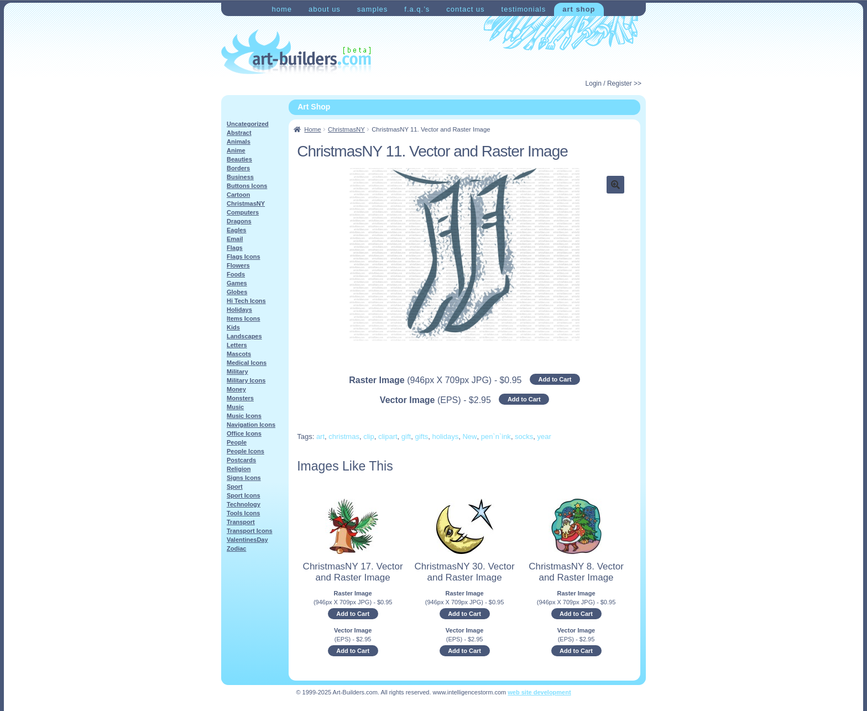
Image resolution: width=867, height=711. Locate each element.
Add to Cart (554, 379)
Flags (235, 247)
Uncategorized (248, 124)
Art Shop (578, 9)
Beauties (239, 159)
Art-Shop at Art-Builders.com (296, 52)
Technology (243, 504)
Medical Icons (247, 362)
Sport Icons (243, 495)
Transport (241, 522)
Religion (238, 469)
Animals (238, 141)
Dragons (239, 221)
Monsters (240, 398)
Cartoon (238, 194)
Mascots (239, 354)
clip (368, 436)
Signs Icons (244, 477)
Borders (238, 168)
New (469, 436)
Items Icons (243, 318)
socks (524, 436)
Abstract (239, 132)
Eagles (236, 230)
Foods (236, 274)
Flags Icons (243, 256)
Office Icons (244, 433)
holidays (445, 436)
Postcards (241, 460)
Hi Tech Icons (246, 300)
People (237, 442)
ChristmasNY (346, 129)
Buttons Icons (247, 185)
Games (237, 283)
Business (240, 177)
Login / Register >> (613, 83)
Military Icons (246, 380)
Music (235, 407)
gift (406, 436)
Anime (236, 150)
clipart (388, 436)
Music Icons (244, 415)
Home (281, 9)
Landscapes (244, 336)
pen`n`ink (496, 436)
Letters (237, 345)
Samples (372, 9)
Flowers (238, 265)
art (320, 436)
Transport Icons (250, 530)
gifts (421, 436)
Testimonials (524, 9)
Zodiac (236, 548)
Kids (233, 327)
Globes (237, 292)
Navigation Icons (251, 424)
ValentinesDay (247, 539)
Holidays (239, 309)
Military (237, 371)
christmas (343, 436)
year (544, 436)
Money (236, 389)
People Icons (245, 451)
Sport (235, 486)
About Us (325, 9)
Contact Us (465, 9)
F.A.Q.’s (417, 9)
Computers (243, 212)
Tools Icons (243, 513)
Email (235, 239)
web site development (539, 692)
